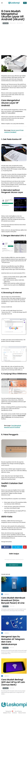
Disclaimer (14, 712)
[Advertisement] (14, 40)
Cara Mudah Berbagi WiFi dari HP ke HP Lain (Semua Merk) (13, 682)
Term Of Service (18, 711)
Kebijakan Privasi (7, 712)
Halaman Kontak (22, 712)
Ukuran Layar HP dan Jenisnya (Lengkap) (14, 131)
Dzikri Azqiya (5, 23)
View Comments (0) (13, 565)
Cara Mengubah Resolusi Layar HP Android (12, 426)
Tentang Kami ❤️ (9, 711)
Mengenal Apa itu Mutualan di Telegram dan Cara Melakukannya (13, 640)
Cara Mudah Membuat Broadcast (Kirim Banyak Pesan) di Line (13, 600)
